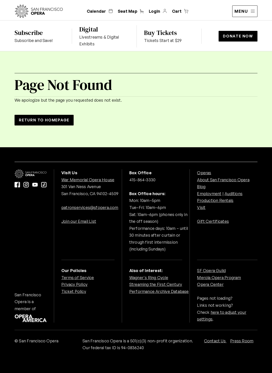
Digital (88, 29)
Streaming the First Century (155, 284)
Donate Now (238, 36)
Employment (209, 193)
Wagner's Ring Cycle (148, 277)
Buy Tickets (160, 32)
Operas (204, 172)
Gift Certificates (213, 221)
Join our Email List (78, 221)
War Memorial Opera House (87, 179)
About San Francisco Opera (223, 179)
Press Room (241, 340)
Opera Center (210, 284)
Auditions (233, 193)
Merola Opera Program (219, 277)
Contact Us (215, 340)
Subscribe (29, 32)
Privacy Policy (74, 284)
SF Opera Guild (211, 270)
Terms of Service (77, 277)
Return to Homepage (44, 120)
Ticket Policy (73, 291)
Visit (201, 207)
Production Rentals (215, 200)
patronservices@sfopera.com (89, 207)
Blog (201, 186)
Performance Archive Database (159, 291)
